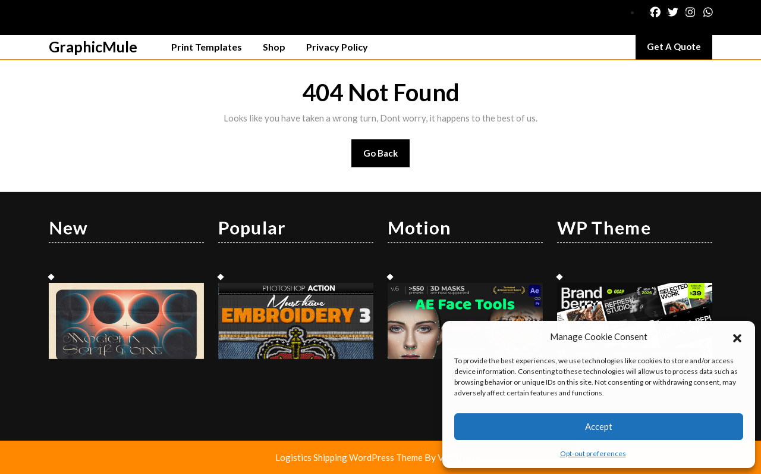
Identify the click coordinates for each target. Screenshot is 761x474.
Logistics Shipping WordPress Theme (349, 457)
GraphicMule (93, 46)
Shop (274, 46)
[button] (737, 336)
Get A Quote (679, 49)
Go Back (386, 157)
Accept (598, 426)
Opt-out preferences (593, 453)
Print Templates (206, 46)
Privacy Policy (337, 46)
